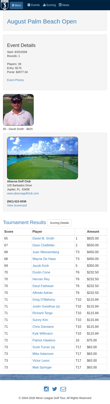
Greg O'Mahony (43, 299)
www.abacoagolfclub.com (23, 193)
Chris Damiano (43, 326)
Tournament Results (25, 222)
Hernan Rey (41, 279)
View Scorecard (17, 205)
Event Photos (15, 80)
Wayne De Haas (44, 259)
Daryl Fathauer (43, 286)
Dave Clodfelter (43, 245)
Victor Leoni (40, 360)
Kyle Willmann (42, 333)
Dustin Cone (41, 272)
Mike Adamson (43, 353)
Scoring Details (59, 222)
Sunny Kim (40, 320)
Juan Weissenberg (45, 252)
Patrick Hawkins (43, 340)
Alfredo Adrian (42, 292)
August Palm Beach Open (42, 21)
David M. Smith (43, 238)
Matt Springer (42, 367)
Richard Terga (42, 313)
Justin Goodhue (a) (46, 306)
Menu (16, 5)
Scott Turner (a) (43, 347)
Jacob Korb (40, 265)
